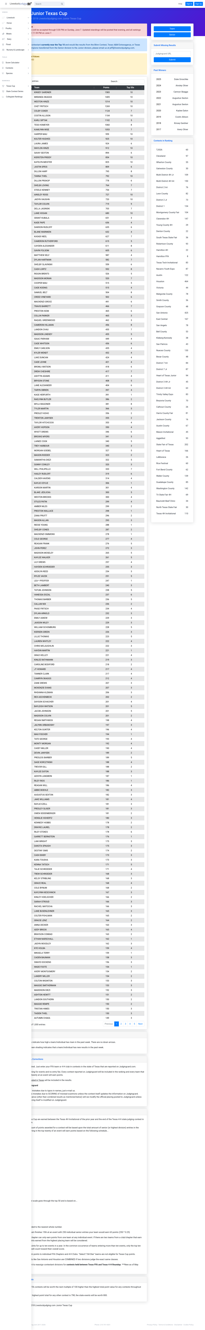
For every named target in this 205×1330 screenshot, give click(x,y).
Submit (182, 59)
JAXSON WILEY (63, 626)
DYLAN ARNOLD (63, 616)
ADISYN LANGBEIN (64, 779)
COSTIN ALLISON (64, 118)
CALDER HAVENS (64, 481)
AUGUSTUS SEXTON (65, 798)
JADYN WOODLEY (64, 947)
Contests (16, 68)
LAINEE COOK (62, 444)
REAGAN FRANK (63, 546)
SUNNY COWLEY (63, 467)
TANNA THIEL (62, 179)
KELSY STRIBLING (64, 881)
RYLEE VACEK (62, 579)
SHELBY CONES (63, 533)
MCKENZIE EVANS (64, 691)
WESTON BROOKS (64, 500)
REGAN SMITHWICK (65, 723)
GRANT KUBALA (63, 221)
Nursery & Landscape (16, 50)
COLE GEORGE (62, 542)
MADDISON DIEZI (64, 993)
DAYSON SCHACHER (65, 705)
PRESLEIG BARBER (64, 760)
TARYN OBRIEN (63, 393)
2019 (170, 117)
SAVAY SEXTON (63, 156)
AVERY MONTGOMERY (66, 974)
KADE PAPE (61, 226)
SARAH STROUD (63, 905)
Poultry (16, 28)
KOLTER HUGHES (64, 142)
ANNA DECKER (63, 928)
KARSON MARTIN (64, 491)
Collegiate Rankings (12, 97)
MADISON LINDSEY (65, 337)
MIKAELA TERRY (63, 956)
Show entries (49, 84)
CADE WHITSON (63, 346)
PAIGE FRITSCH (63, 612)
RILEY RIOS (61, 784)
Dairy (16, 39)
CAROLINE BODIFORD (66, 667)
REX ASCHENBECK (64, 700)
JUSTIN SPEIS (62, 170)
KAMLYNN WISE (63, 132)
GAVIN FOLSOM (63, 253)
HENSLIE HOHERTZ (65, 821)
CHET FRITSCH (63, 109)
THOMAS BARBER (64, 602)
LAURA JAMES (62, 146)
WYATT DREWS (63, 435)
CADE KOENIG (62, 291)
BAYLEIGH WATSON (65, 709)
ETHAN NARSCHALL (65, 942)
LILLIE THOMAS (63, 639)
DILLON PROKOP (63, 184)
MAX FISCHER (62, 737)
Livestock (15, 18)
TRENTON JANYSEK (65, 421)
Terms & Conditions (174, 1325)
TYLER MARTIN (63, 411)
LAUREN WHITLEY (64, 644)
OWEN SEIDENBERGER (66, 816)
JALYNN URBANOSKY (66, 728)
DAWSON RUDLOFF (65, 230)
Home (38, 18)
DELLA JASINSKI (63, 212)
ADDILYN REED (62, 574)
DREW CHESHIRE (64, 374)
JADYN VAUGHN (63, 202)
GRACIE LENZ (62, 923)
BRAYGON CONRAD (65, 937)
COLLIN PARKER (63, 319)
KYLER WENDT (62, 356)
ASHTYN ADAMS (63, 379)
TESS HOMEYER (63, 128)
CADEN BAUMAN (64, 960)
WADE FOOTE (62, 970)
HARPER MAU (62, 137)
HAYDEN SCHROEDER (66, 570)
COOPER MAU (62, 286)
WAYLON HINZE (63, 151)
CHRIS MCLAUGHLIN (65, 649)
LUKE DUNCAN (62, 360)
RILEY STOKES (62, 835)
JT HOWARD (61, 672)
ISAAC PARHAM (63, 342)
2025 (170, 79)
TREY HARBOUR (63, 449)
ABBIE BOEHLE (63, 793)
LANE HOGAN (62, 216)
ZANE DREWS (62, 686)
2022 (170, 98)
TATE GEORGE (62, 742)
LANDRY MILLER (63, 979)
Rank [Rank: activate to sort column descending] (45, 90)
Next (152, 1027)
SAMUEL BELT (62, 295)
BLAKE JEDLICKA (64, 495)
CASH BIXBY (61, 858)
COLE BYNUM (62, 891)
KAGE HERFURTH (64, 398)
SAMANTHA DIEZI (64, 463)
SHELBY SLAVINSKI (65, 267)
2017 (170, 129)
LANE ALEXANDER (64, 388)
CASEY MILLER (63, 751)
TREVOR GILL (62, 770)
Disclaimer (186, 1325)
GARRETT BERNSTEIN (66, 839)
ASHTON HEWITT (64, 998)
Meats (16, 34)
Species (16, 73)
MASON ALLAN (63, 523)
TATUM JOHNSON (64, 593)
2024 (170, 85)
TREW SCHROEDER (64, 877)
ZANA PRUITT (62, 519)
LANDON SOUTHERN (65, 1002)
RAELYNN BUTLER (64, 402)
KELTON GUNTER (64, 732)
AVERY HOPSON (63, 430)
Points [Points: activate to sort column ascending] (121, 90)
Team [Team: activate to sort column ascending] (58, 90)
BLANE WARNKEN (64, 235)
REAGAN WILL (62, 788)
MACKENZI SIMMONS (66, 537)
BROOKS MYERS (63, 439)
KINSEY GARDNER (64, 95)
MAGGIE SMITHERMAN (66, 988)
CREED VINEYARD (64, 300)
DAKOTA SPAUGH (64, 849)
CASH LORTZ (62, 272)
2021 (170, 104)
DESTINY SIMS (62, 853)
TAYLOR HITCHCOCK (65, 425)
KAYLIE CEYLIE (63, 486)
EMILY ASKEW (62, 621)
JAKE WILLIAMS (63, 802)
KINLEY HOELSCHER (65, 900)
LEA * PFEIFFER (63, 584)
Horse (16, 23)
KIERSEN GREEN (63, 635)
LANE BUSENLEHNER (66, 914)
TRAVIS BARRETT (64, 309)
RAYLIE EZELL (62, 807)
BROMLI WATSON (64, 370)
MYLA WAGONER (64, 407)
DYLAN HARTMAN (64, 263)
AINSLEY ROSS (63, 198)
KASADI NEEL (62, 239)
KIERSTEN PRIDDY (64, 160)
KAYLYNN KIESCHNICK (66, 895)
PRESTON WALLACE (65, 514)
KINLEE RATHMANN (65, 663)
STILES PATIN (62, 505)
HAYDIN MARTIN (63, 653)
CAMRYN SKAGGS (64, 681)
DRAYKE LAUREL (63, 830)
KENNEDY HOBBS (64, 826)
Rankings (48, 18)
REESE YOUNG (62, 528)
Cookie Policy (197, 1325)
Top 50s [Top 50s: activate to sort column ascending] (143, 90)
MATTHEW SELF (63, 258)
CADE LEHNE (62, 365)
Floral (16, 44)
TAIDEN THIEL (62, 1016)
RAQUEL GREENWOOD (66, 323)
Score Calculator (10, 63)
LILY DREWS (61, 565)
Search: (139, 84)
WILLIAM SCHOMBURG (66, 630)
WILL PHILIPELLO (64, 472)
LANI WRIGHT (62, 844)
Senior (182, 34)
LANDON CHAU (63, 332)
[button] (180, 3)
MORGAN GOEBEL (64, 453)
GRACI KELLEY (62, 658)
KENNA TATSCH (63, 867)
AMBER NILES (62, 509)
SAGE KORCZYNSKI (65, 765)
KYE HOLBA (61, 951)
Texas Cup (16, 86)
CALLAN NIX (61, 607)
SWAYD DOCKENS (64, 965)
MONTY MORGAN (64, 746)
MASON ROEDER (63, 458)
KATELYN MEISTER (64, 165)
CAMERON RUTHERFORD (67, 244)
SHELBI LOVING (63, 188)
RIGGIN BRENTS (63, 277)
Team (182, 28)
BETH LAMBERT (63, 588)
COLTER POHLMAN (64, 919)
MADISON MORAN (64, 281)
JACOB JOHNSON (64, 714)
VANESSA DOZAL (64, 598)
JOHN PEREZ (62, 551)
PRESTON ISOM (63, 314)
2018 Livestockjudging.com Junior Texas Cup (80, 18)
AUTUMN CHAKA (64, 1021)
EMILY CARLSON (63, 351)
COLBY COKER (62, 114)
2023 (170, 92)
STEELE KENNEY (63, 193)
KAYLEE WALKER (64, 560)
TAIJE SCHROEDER (64, 872)
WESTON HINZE (63, 105)
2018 (170, 123)
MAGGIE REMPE (63, 1007)
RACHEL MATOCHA (65, 909)
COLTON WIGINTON (65, 984)
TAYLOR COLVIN (63, 207)
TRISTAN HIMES (63, 1012)
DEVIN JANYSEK (63, 756)
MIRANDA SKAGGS (64, 100)
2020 (170, 110)
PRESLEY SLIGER (64, 812)
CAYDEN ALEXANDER (66, 249)
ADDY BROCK (62, 933)
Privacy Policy (160, 1325)
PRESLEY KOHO (63, 416)
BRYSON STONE (63, 384)
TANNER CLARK (63, 677)
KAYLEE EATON (63, 774)
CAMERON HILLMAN (65, 328)
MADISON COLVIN (64, 719)
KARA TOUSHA (63, 863)
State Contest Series (12, 91)
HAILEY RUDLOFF (64, 477)
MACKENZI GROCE (64, 305)
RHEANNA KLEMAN (65, 695)
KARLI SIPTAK (62, 123)
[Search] (46, 4)
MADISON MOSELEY (65, 556)
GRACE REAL (62, 886)
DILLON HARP (62, 174)
